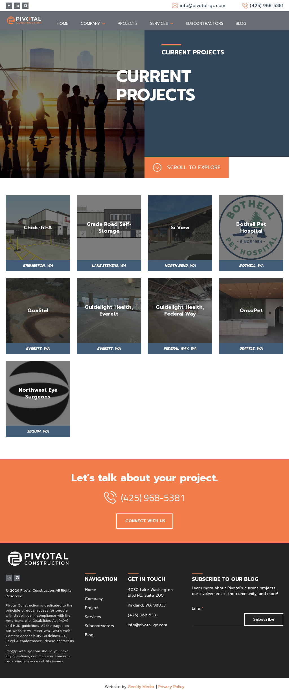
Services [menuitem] (159, 18)
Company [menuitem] (90, 18)
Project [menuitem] (92, 602)
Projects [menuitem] (128, 18)
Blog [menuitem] (241, 18)
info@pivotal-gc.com (202, 5)
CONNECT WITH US (144, 515)
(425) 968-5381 (266, 5)
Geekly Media (141, 681)
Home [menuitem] (62, 18)
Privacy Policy (171, 681)
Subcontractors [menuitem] (204, 18)
